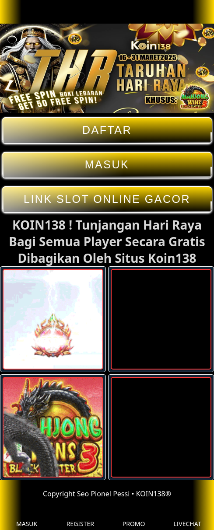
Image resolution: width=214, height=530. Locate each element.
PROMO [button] (134, 517)
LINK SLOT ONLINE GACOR (107, 199)
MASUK (107, 165)
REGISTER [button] (80, 517)
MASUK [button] (26, 517)
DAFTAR (107, 130)
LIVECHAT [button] (187, 517)
